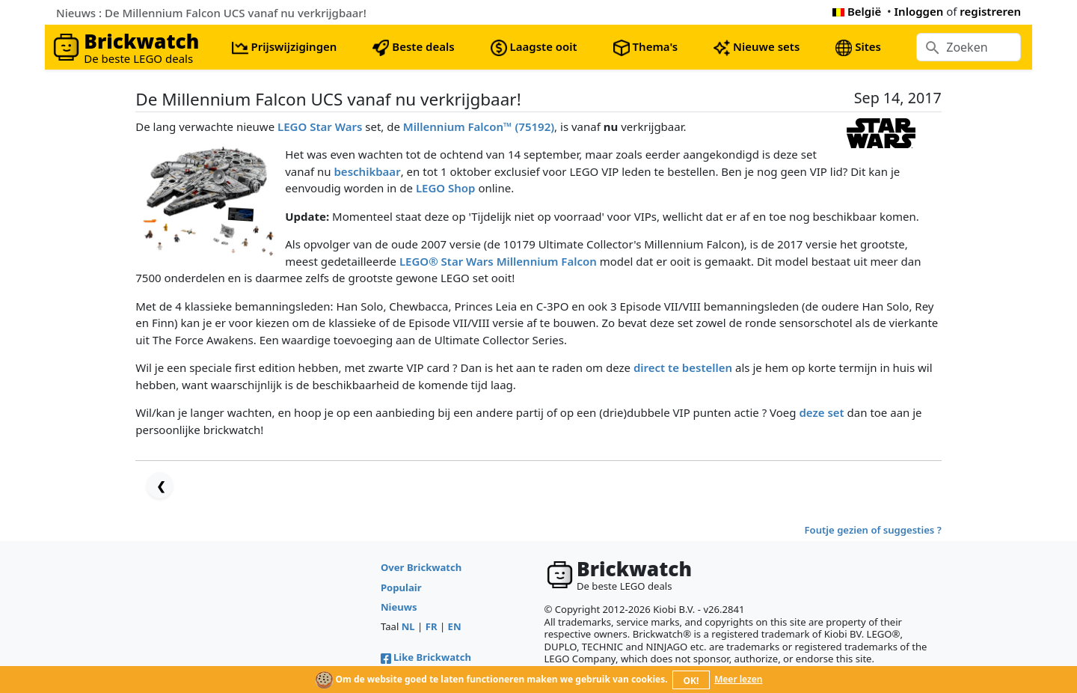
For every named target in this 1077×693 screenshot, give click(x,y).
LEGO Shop (446, 187)
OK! (691, 680)
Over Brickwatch (421, 567)
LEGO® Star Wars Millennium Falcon (498, 261)
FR (432, 626)
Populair (401, 587)
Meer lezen (738, 679)
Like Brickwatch (426, 657)
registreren (990, 11)
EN (454, 626)
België (856, 11)
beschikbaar (367, 171)
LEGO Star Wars (319, 126)
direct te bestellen (682, 367)
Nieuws (399, 607)
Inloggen (919, 11)
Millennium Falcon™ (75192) (478, 126)
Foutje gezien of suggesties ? (873, 530)
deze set (821, 412)
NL (408, 626)
